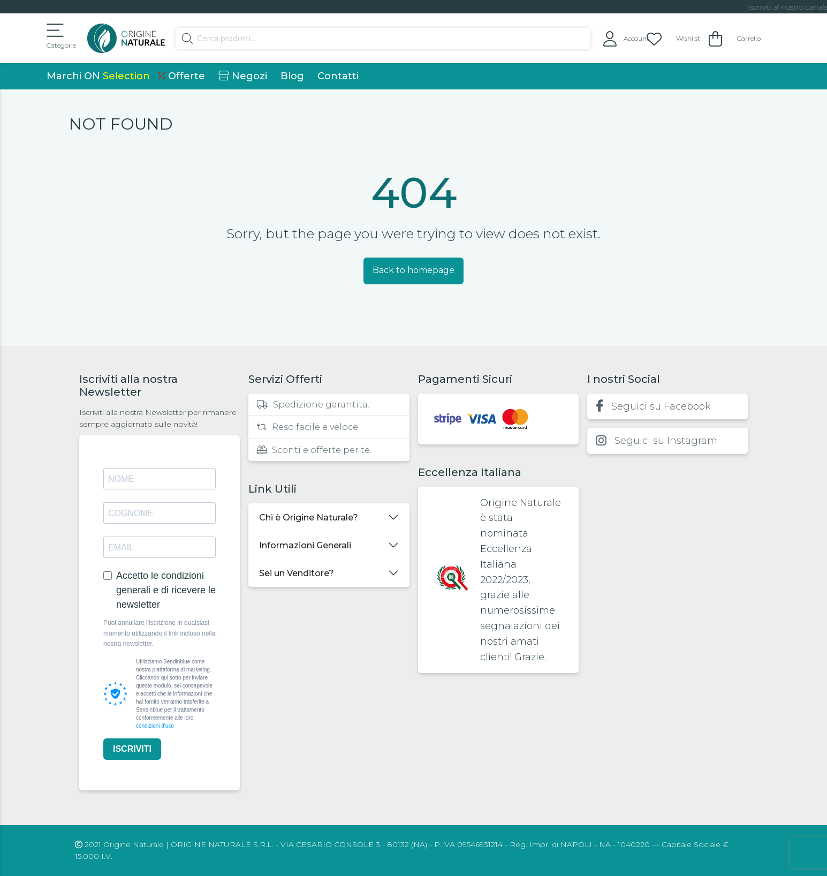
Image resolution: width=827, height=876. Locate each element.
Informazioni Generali (305, 545)
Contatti (338, 76)
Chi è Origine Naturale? (308, 517)
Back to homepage (413, 270)
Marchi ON (98, 76)
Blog (292, 76)
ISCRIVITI (132, 748)
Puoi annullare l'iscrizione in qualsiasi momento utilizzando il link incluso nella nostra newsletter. (159, 633)
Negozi (242, 76)
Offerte (181, 76)
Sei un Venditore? (296, 573)
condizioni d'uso (155, 726)
